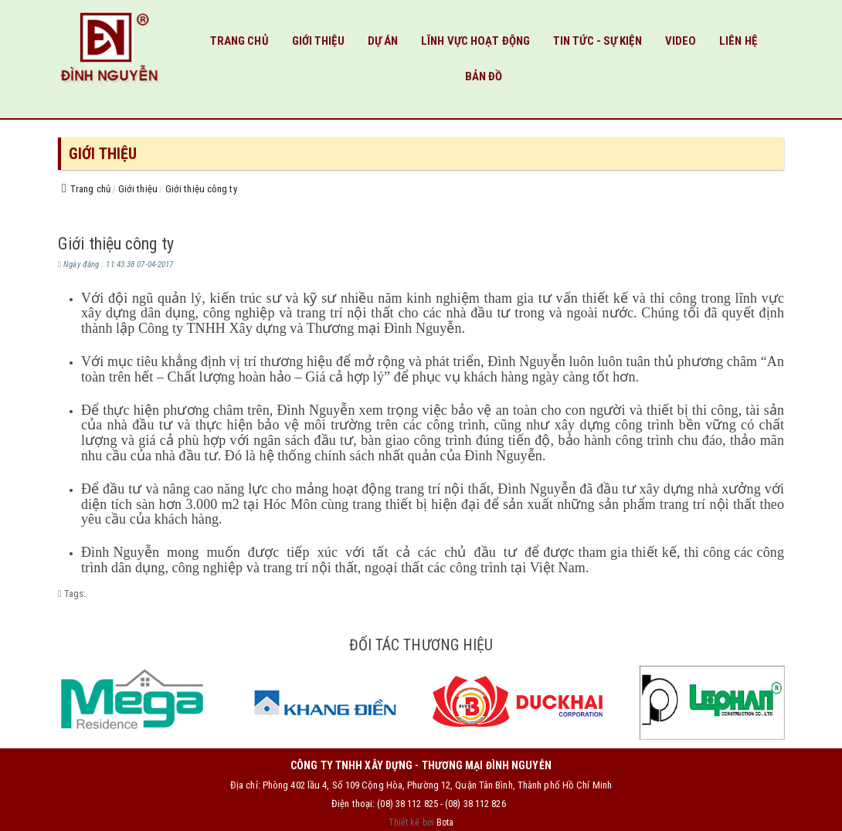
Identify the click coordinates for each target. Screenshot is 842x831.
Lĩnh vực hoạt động (475, 41)
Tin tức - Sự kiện (597, 41)
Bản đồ (484, 76)
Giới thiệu (318, 41)
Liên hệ (738, 41)
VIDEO (681, 41)
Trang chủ (239, 41)
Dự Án (383, 41)
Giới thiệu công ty (201, 189)
